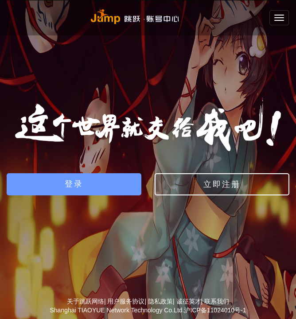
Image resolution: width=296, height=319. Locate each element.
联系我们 (216, 301)
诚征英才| (189, 301)
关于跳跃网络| (86, 301)
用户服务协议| (126, 301)
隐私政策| (161, 301)
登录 (74, 183)
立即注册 (222, 184)
